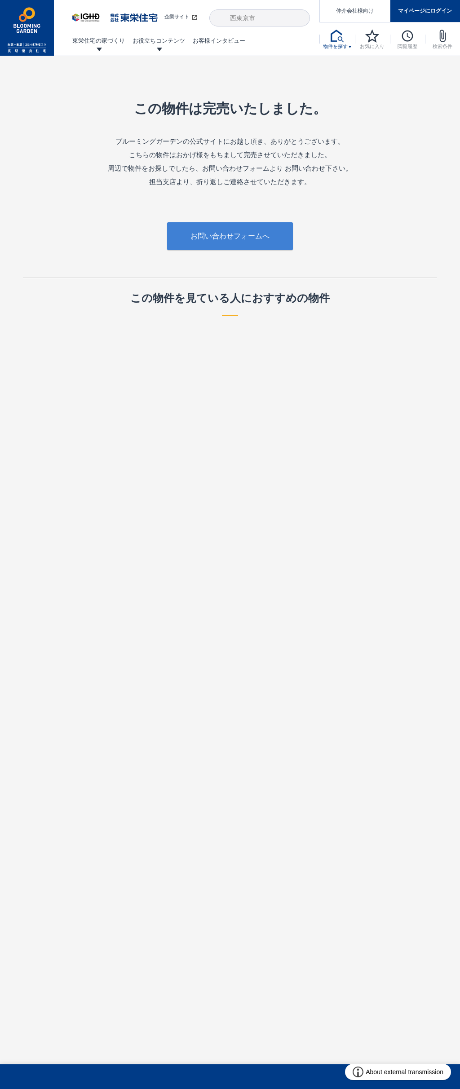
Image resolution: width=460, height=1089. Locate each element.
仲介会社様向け (355, 11)
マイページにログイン (425, 11)
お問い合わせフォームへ (230, 236)
